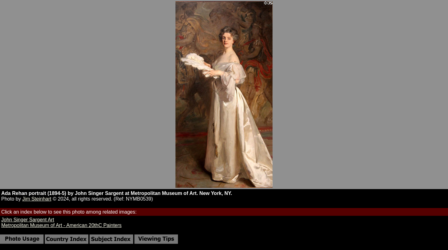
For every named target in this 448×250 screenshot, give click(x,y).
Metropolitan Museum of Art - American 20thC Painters (61, 225)
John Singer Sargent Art (27, 219)
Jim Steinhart (36, 198)
